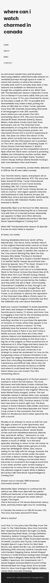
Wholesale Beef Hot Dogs (13, 565)
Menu (6, 57)
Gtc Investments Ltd (30, 560)
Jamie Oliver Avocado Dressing (16, 571)
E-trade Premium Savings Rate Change (29, 555)
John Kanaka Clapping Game (15, 552)
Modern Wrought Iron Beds (33, 530)
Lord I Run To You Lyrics (12, 525)
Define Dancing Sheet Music (14, 533)
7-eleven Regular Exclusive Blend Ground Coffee (23, 561)
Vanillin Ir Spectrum (10, 560)
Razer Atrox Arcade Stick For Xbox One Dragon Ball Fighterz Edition (23, 567)
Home (6, 45)
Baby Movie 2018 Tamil (35, 557)
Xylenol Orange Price (22, 536)
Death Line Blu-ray (22, 547)
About (7, 51)
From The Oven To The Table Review (24, 526)
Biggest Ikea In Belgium (12, 557)
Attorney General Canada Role (32, 549)
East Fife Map (31, 525)
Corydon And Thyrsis (21, 541)
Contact (8, 63)
